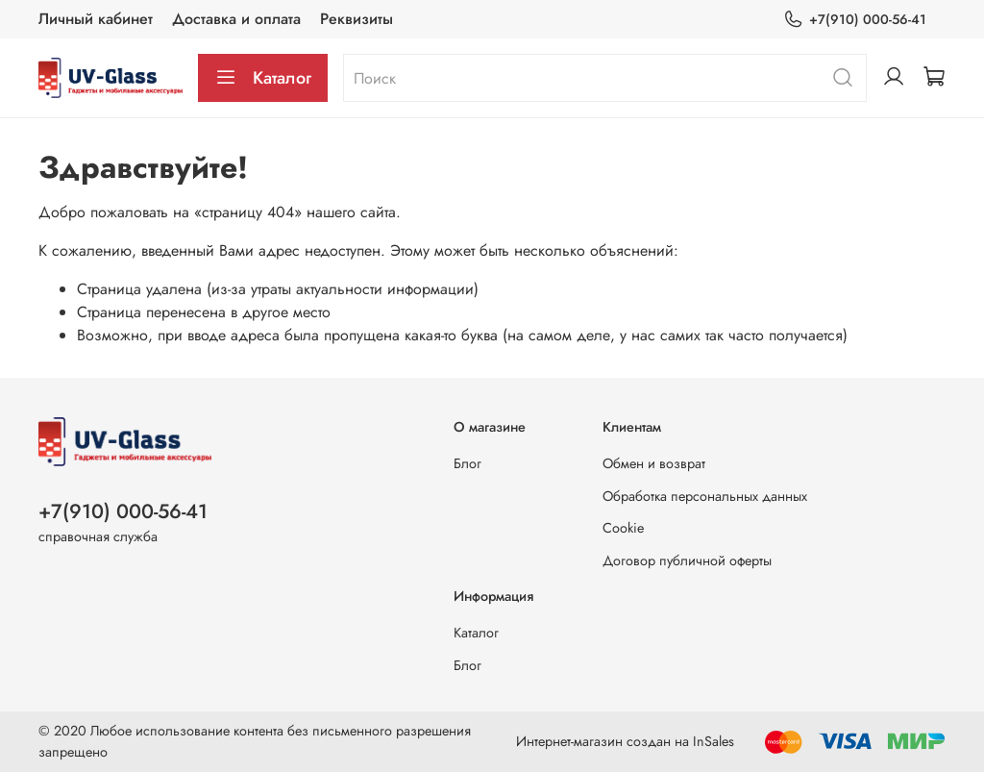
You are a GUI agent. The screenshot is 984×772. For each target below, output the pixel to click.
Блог (467, 463)
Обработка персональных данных (705, 496)
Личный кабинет (95, 19)
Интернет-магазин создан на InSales (625, 741)
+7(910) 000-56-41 (854, 20)
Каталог (262, 77)
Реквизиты (356, 19)
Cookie (623, 527)
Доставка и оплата (236, 19)
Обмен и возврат (654, 463)
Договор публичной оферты (687, 560)
